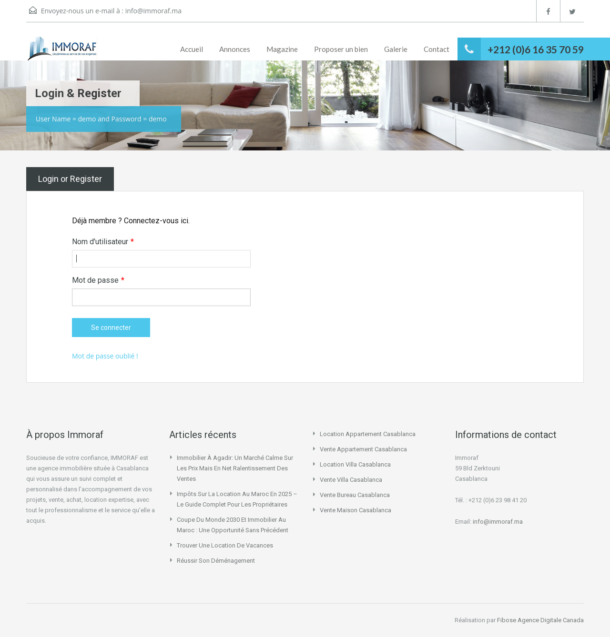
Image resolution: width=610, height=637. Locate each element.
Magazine (282, 49)
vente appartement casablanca (363, 449)
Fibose (506, 620)
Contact (436, 49)
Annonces (234, 49)
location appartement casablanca (368, 434)
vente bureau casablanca (355, 494)
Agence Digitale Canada (551, 620)
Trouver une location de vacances (225, 545)
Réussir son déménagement (216, 560)
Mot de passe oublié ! (105, 355)
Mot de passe (98, 280)
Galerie (395, 49)
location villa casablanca (355, 464)
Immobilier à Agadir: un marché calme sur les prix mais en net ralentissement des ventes (235, 468)
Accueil (191, 49)
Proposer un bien (341, 49)
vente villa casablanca (351, 479)
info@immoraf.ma (153, 10)
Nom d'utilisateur (103, 242)
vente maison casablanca (355, 510)
